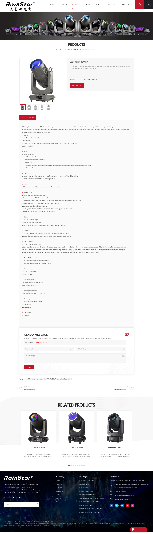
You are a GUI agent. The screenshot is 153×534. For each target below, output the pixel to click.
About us (59, 486)
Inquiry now (76, 87)
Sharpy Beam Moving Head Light (89, 514)
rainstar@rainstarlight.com (125, 497)
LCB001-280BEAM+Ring (114, 450)
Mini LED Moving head (86, 493)
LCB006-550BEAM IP (41, 344)
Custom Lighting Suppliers (30, 525)
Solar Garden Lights (83, 525)
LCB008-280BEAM (76, 450)
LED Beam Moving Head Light (88, 504)
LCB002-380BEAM (38, 450)
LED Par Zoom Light (85, 507)
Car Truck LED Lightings (125, 525)
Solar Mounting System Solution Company (65, 525)
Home (51, 4)
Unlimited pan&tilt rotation (87, 497)
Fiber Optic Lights (17, 525)
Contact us (59, 493)
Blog (57, 497)
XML (57, 504)
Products (76, 4)
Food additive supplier (36, 527)
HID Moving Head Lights (72, 50)
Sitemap (58, 500)
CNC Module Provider (49, 527)
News (87, 4)
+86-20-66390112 (121, 493)
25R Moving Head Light (35, 381)
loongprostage (42, 525)
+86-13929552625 (126, 501)
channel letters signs (9, 527)
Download (109, 4)
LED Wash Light (84, 486)
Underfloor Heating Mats (23, 527)
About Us (62, 4)
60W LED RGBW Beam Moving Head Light (92, 500)
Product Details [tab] (28, 120)
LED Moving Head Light (86, 483)
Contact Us (124, 4)
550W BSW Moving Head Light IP (59, 381)
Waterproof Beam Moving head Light (90, 511)
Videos (97, 4)
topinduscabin (94, 525)
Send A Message (136, 529)
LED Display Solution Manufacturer (108, 525)
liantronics (50, 525)
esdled (58, 527)
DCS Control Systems (139, 525)
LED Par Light (83, 490)
